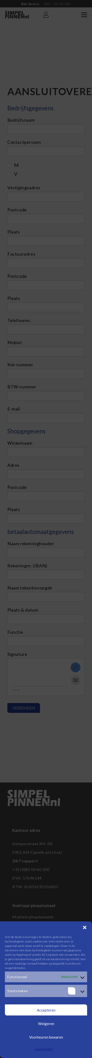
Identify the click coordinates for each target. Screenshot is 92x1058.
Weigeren (46, 1023)
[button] (84, 927)
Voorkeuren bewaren (46, 1037)
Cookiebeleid (44, 1049)
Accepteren (46, 1010)
